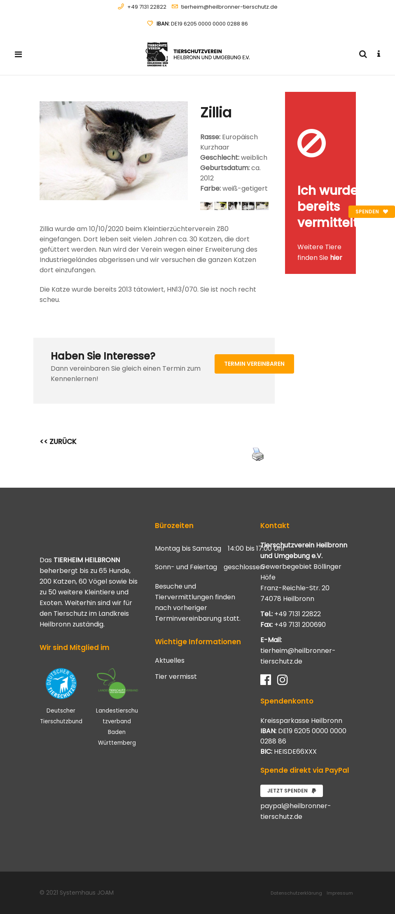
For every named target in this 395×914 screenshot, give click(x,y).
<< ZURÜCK (58, 441)
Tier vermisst (176, 676)
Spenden (371, 211)
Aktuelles (170, 660)
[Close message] (350, 98)
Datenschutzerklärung (296, 893)
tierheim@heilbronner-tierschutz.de (229, 7)
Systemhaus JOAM (87, 892)
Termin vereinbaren (254, 364)
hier (336, 257)
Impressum (340, 893)
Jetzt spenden (291, 790)
